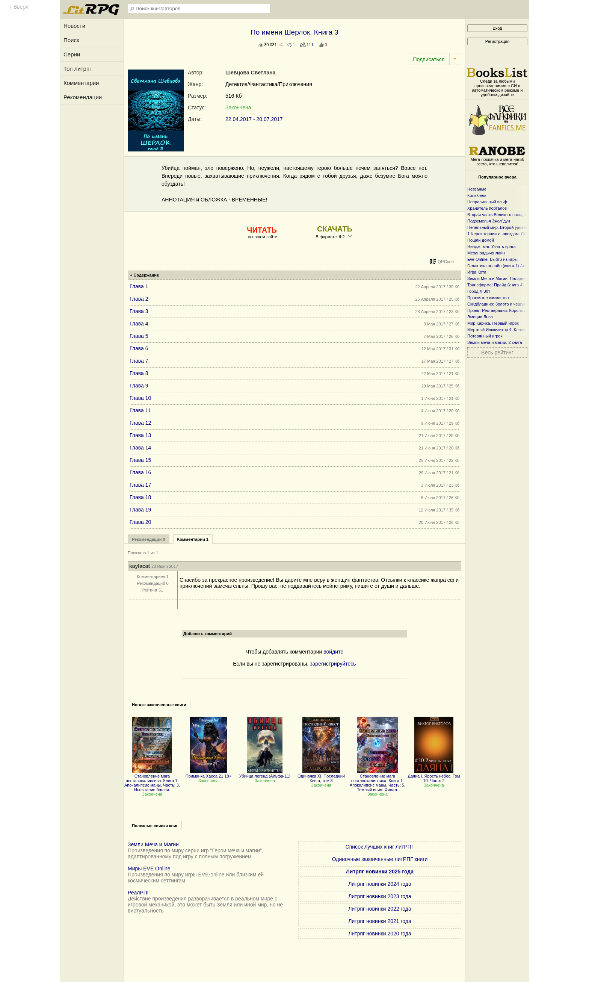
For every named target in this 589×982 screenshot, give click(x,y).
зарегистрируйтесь (333, 664)
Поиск (71, 40)
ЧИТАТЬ (261, 230)
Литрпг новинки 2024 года (379, 884)
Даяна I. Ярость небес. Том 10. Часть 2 (434, 776)
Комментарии (81, 83)
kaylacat (139, 566)
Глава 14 (140, 448)
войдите (333, 652)
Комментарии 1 (192, 539)
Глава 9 (139, 386)
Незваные (476, 189)
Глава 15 (140, 460)
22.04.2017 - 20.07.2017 (254, 119)
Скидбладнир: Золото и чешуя (496, 304)
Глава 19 (140, 510)
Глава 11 (140, 410)
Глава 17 (140, 485)
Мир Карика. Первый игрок (493, 323)
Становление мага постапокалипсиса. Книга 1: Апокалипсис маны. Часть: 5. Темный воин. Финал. (377, 780)
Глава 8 (139, 373)
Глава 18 (140, 497)
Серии (71, 54)
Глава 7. (140, 361)
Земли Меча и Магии (153, 844)
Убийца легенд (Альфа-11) (265, 773)
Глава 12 (140, 423)
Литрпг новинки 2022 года (379, 909)
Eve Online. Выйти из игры (492, 259)
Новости (74, 26)
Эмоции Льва (480, 317)
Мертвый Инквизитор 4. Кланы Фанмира (506, 329)
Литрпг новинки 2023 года (379, 896)
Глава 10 (140, 398)
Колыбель (476, 195)
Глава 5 (139, 336)
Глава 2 (139, 299)
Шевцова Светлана (250, 73)
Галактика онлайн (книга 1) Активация (504, 265)
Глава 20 (140, 522)
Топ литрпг (77, 68)
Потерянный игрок (484, 336)
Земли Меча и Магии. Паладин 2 (498, 278)
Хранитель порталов (487, 208)
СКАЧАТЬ (334, 229)
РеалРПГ (139, 893)
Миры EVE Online (149, 868)
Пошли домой (480, 240)
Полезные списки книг (155, 825)
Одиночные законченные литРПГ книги (380, 859)
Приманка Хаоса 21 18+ (208, 773)
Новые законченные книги (159, 704)
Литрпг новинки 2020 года (379, 934)
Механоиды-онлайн (486, 253)
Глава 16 (140, 472)
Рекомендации (82, 97)
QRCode (446, 261)
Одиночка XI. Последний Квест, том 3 (321, 776)
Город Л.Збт (478, 291)
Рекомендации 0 (148, 539)
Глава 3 (139, 311)
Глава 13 (140, 435)
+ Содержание (144, 275)
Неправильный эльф (487, 202)
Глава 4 (139, 324)
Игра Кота (476, 272)
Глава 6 (139, 348)
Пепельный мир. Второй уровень (498, 227)
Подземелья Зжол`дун (488, 221)
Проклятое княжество (488, 297)
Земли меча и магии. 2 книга (494, 342)
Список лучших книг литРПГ (380, 847)
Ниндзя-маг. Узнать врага (491, 246)
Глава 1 (139, 286)
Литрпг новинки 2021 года (379, 921)
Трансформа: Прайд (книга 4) (495, 285)
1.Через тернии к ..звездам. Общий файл (506, 234)
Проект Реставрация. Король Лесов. (502, 310)
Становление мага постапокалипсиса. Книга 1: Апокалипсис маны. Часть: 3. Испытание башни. (152, 780)
